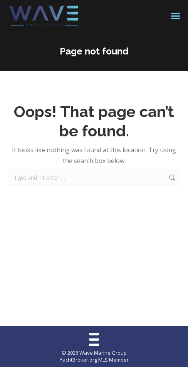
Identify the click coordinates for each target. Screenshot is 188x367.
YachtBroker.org (78, 359)
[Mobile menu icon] (175, 16)
